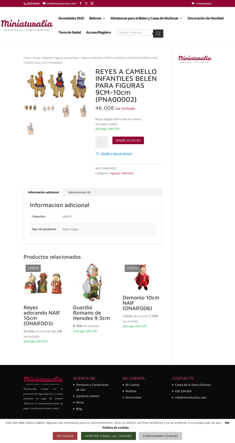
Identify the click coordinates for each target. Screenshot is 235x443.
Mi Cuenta (132, 385)
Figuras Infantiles (92, 58)
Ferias (80, 402)
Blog (79, 409)
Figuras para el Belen (66, 58)
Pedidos (130, 391)
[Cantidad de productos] (101, 142)
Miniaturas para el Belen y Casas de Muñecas (144, 18)
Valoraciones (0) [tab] (79, 192)
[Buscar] (158, 33)
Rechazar (65, 436)
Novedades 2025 (71, 18)
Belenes (95, 18)
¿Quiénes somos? (87, 396)
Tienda (36, 58)
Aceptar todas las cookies (108, 436)
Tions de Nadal (69, 33)
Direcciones (133, 397)
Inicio (27, 58)
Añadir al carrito (128, 140)
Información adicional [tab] (43, 192)
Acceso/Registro (98, 33)
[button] (83, 74)
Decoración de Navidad (206, 18)
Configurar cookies (160, 436)
